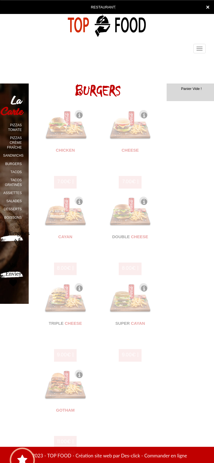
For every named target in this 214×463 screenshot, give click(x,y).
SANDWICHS (13, 155)
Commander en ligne (165, 456)
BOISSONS (13, 217)
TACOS (16, 172)
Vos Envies (13, 275)
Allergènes (18, 238)
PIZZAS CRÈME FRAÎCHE (14, 142)
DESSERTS (13, 209)
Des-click (130, 456)
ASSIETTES (12, 193)
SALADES (14, 201)
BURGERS (13, 164)
